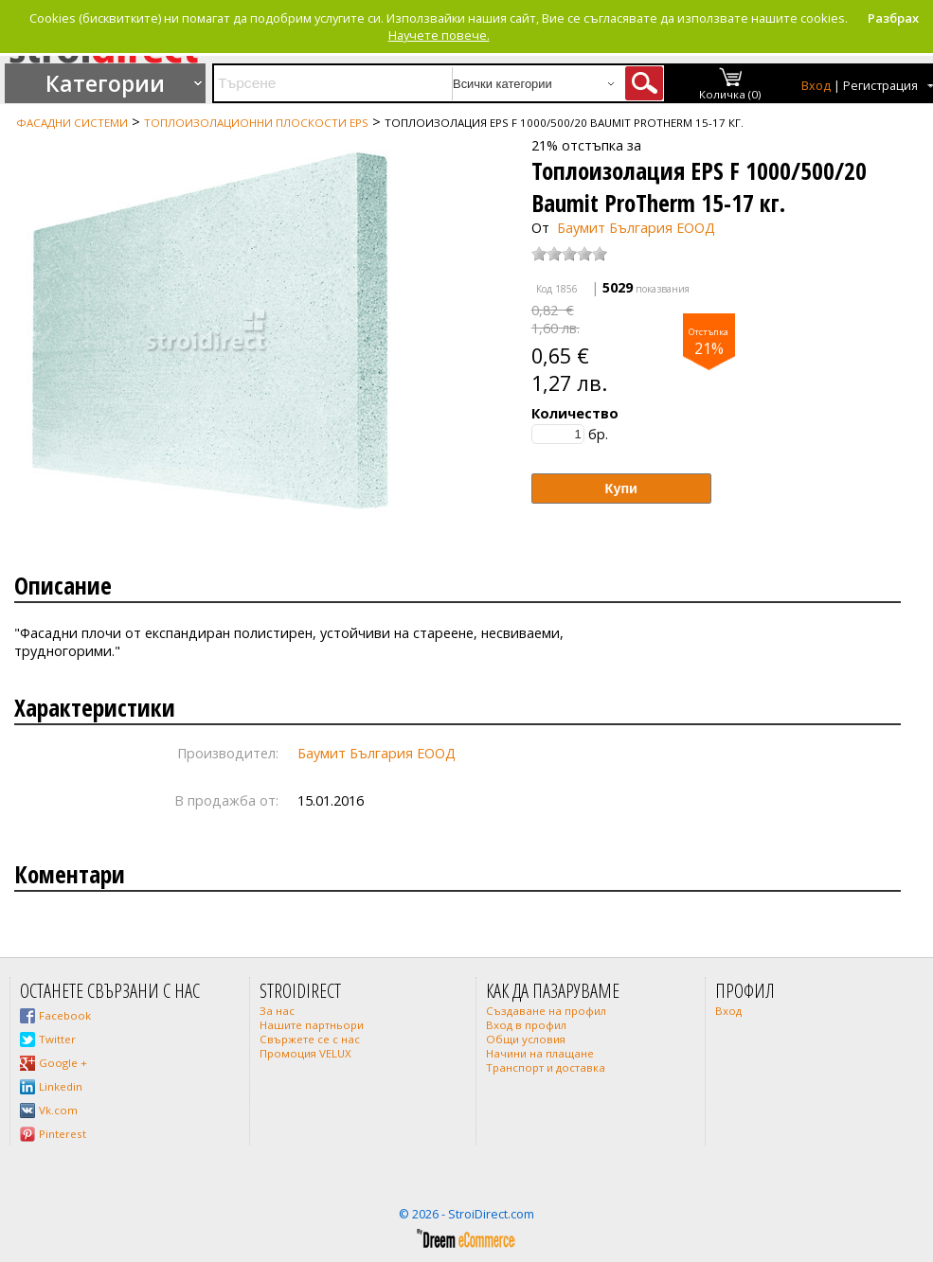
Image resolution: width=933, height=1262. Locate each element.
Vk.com (58, 1110)
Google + (63, 1063)
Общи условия (525, 1039)
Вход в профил (526, 1025)
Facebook (65, 1015)
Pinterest (62, 1134)
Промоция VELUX (305, 1053)
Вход (816, 86)
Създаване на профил (546, 1011)
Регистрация (880, 86)
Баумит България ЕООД (636, 228)
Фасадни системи (72, 123)
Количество (575, 413)
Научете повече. (439, 35)
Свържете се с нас (310, 1039)
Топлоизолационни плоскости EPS (256, 123)
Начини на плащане (540, 1053)
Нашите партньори (312, 1025)
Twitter (57, 1039)
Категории (105, 83)
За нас (277, 1011)
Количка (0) (730, 94)
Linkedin (60, 1086)
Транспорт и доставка (545, 1067)
